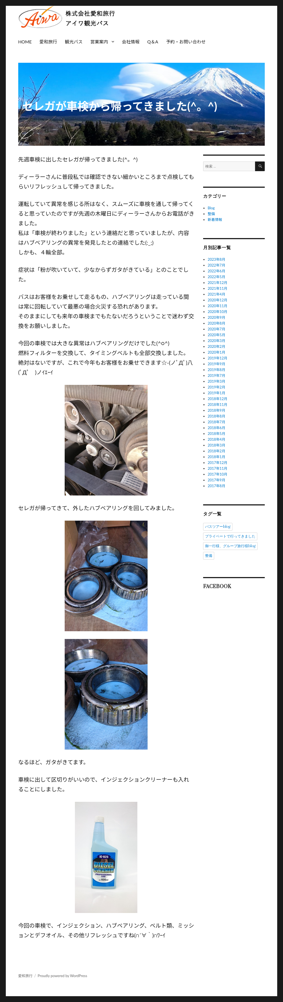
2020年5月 (216, 335)
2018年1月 (216, 457)
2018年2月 (216, 451)
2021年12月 (217, 282)
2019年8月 (216, 369)
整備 (211, 214)
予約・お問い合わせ (186, 41)
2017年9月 (216, 480)
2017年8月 (216, 486)
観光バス (74, 41)
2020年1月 (216, 352)
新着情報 (215, 219)
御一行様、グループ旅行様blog (230, 546)
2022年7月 (216, 265)
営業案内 (99, 41)
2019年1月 (216, 393)
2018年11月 (217, 404)
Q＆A (152, 41)
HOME (25, 41)
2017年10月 (217, 474)
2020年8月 (216, 323)
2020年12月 (217, 300)
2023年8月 (216, 259)
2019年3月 (216, 381)
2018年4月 (216, 439)
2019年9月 (216, 364)
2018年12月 (217, 398)
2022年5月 (216, 277)
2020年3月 (216, 340)
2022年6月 (216, 271)
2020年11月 (217, 306)
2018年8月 (216, 416)
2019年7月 (216, 375)
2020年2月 (216, 346)
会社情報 (131, 41)
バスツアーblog (217, 526)
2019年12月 (217, 358)
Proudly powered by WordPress (62, 976)
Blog (211, 208)
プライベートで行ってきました (230, 536)
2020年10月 (217, 311)
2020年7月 (216, 329)
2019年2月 (216, 387)
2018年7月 (216, 422)
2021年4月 (216, 294)
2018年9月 (216, 410)
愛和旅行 (48, 41)
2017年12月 (217, 462)
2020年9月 (216, 317)
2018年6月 (216, 428)
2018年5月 (216, 433)
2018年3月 (216, 445)
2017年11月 (217, 468)
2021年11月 (217, 288)
